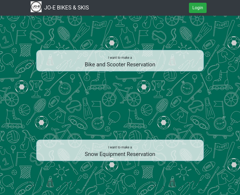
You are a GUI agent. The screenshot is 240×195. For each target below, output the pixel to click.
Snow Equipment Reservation (120, 151)
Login (197, 7)
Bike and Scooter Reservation (120, 62)
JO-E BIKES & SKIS (60, 7)
